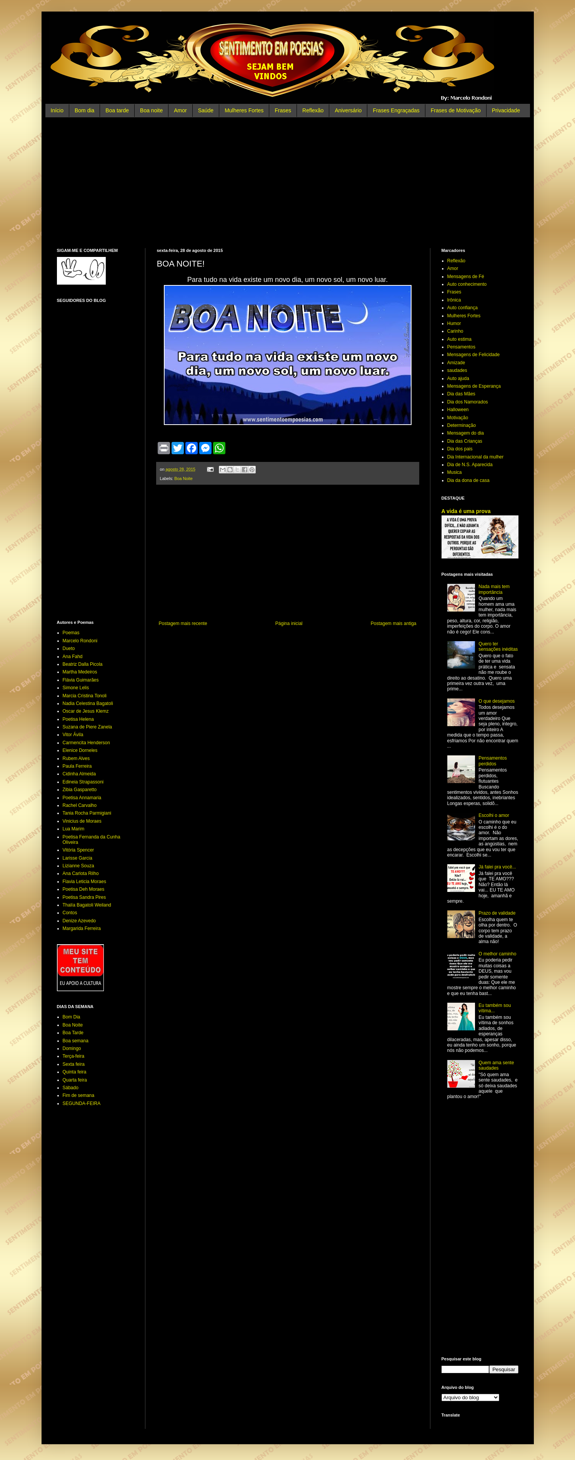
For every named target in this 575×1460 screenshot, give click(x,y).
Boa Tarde (73, 1032)
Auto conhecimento (467, 284)
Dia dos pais (460, 449)
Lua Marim (74, 829)
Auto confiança (462, 307)
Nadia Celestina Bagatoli (88, 703)
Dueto (69, 648)
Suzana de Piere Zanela (87, 727)
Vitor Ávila (73, 734)
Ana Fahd (73, 656)
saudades (457, 370)
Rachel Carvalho (80, 805)
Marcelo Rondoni (80, 640)
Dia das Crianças (464, 441)
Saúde (205, 110)
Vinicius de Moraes (82, 821)
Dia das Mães (461, 394)
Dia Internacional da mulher (475, 457)
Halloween (458, 409)
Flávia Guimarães (81, 680)
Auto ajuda (458, 378)
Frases (283, 110)
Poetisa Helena (78, 719)
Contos (70, 912)
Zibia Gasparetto (80, 789)
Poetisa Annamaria (82, 797)
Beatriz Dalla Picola (83, 664)
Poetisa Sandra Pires (84, 897)
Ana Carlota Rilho (81, 873)
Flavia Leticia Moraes (84, 881)
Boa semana (75, 1040)
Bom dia (84, 110)
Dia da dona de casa (468, 480)
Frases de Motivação (456, 110)
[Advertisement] (287, 183)
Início (57, 110)
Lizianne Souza (78, 865)
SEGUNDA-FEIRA (82, 1103)
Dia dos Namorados (467, 402)
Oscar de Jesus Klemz (86, 711)
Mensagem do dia (465, 433)
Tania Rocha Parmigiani (87, 813)
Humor (454, 323)
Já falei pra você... (497, 867)
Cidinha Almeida (79, 774)
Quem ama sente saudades (496, 1065)
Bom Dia (71, 1017)
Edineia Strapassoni (83, 782)
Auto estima (459, 339)
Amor (180, 110)
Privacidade (506, 110)
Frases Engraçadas (396, 110)
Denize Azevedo (79, 920)
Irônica (454, 300)
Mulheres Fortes (244, 110)
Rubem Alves (76, 758)
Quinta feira (75, 1072)
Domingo (72, 1048)
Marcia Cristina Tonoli (85, 695)
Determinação (461, 425)
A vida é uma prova (466, 511)
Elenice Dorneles (80, 750)
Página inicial (289, 623)
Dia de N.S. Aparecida (470, 464)
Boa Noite (183, 478)
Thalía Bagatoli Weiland (87, 905)
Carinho (455, 331)
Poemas (71, 632)
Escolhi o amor (493, 815)
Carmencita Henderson (86, 742)
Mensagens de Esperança (474, 386)
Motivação (457, 417)
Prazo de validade (496, 913)
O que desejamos (496, 701)
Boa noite (151, 110)
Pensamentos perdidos (492, 760)
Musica (454, 472)
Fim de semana (79, 1095)
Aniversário (348, 110)
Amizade (456, 362)
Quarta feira (75, 1080)
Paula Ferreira (77, 766)
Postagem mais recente (183, 623)
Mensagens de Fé (465, 276)
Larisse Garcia (77, 858)
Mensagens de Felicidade (473, 354)
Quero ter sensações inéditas (498, 646)
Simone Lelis (76, 687)
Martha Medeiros (80, 672)
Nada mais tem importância (494, 589)
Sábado (70, 1087)
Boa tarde (117, 110)
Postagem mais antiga (394, 623)
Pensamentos (461, 347)
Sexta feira (74, 1064)
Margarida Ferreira (82, 928)
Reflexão (312, 110)
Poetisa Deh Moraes (84, 889)
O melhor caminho (497, 954)
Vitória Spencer (78, 850)
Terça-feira (74, 1056)
